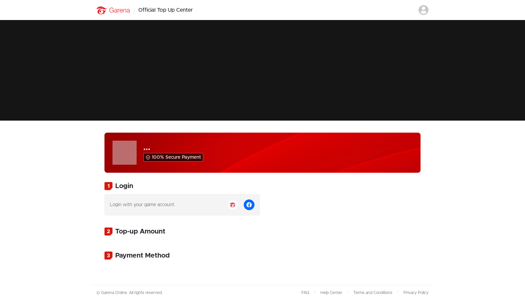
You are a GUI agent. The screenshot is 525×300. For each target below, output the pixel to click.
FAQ (305, 293)
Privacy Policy (416, 293)
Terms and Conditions (372, 293)
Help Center (331, 293)
